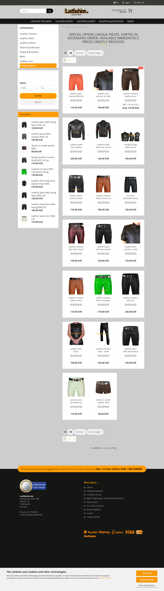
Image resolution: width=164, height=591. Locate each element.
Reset (38, 102)
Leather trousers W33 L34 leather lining (103, 298)
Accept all (146, 573)
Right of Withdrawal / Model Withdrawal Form (105, 498)
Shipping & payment (95, 491)
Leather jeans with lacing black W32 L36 (103, 247)
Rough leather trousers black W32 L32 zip (76, 196)
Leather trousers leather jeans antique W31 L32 (130, 94)
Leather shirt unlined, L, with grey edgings (131, 247)
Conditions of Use (94, 494)
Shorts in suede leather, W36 (103, 401)
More (130, 21)
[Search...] (49, 11)
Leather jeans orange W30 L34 (76, 94)
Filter (38, 95)
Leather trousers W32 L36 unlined (76, 247)
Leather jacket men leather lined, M (76, 145)
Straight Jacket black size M (130, 145)
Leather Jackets (86, 21)
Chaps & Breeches (29, 51)
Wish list (139, 2)
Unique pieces (27, 65)
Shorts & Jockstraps (111, 21)
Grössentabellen (93, 509)
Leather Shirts (64, 21)
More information (147, 585)
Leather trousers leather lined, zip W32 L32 (103, 196)
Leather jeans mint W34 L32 (76, 401)
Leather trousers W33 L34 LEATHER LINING (130, 298)
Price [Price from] (23, 83)
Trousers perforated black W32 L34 (130, 196)
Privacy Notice (105, 578)
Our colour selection (95, 506)
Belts (22, 56)
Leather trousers (41, 21)
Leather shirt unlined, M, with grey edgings (103, 94)
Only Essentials (147, 579)
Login (126, 2)
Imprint (90, 487)
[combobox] (80, 53)
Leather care (26, 61)
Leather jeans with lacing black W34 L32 (130, 350)
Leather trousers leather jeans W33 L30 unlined (76, 298)
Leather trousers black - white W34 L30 (103, 350)
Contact (90, 513)
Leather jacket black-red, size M (103, 145)
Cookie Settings (93, 517)
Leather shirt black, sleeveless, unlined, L (76, 350)
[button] (65, 53)
